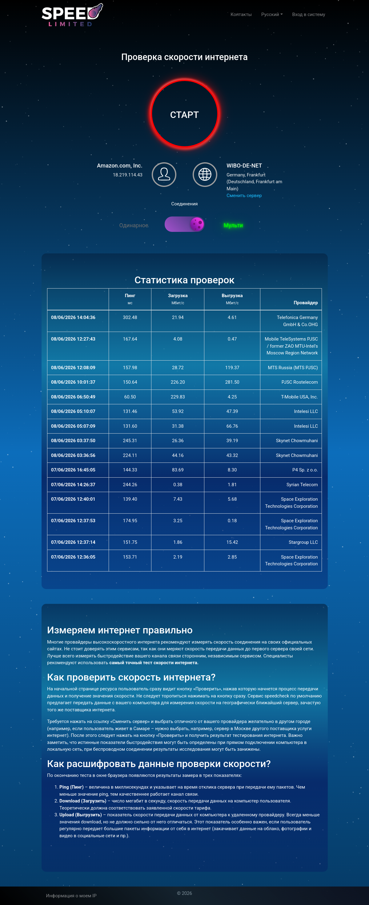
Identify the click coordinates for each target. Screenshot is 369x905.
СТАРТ (184, 114)
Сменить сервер (244, 195)
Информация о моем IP (71, 896)
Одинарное (133, 225)
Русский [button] (270, 14)
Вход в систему (308, 14)
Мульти (233, 225)
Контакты (241, 14)
